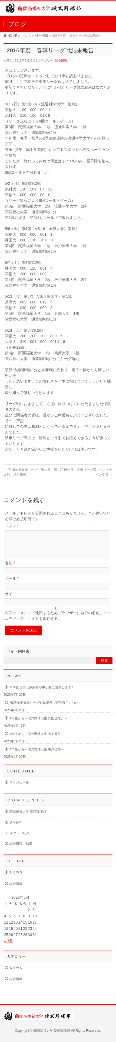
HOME (12, 36)
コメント (12, 526)
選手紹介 (15, 829)
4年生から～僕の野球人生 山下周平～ (36, 740)
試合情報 (41, 36)
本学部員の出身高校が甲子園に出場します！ (41, 694)
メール (12, 585)
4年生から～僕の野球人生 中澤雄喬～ (36, 756)
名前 (10, 569)
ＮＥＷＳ (15, 879)
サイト (10, 600)
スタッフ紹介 (19, 840)
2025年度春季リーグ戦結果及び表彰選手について (45, 709)
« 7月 (8, 947)
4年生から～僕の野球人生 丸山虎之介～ (38, 725)
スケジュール (19, 789)
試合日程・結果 (20, 850)
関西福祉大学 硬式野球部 (27, 818)
